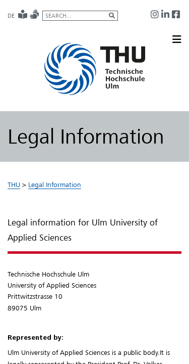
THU (14, 184)
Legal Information (54, 184)
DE (11, 15)
